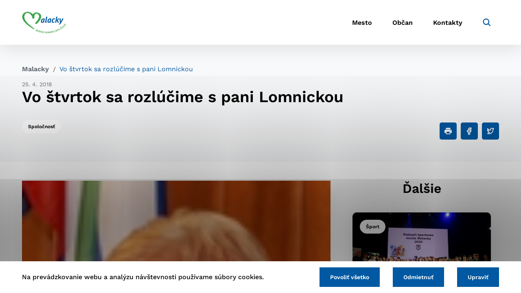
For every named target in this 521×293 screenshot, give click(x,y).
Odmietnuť (418, 277)
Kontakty (447, 22)
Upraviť (478, 277)
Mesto (362, 22)
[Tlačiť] (448, 131)
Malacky (35, 69)
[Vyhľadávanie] (487, 22)
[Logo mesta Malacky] (44, 22)
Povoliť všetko (349, 277)
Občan (402, 22)
